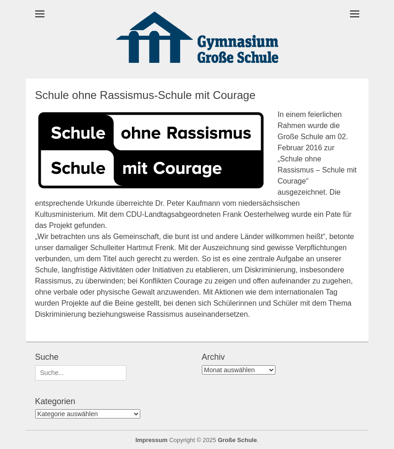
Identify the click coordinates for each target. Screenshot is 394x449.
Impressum (151, 440)
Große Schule (237, 440)
